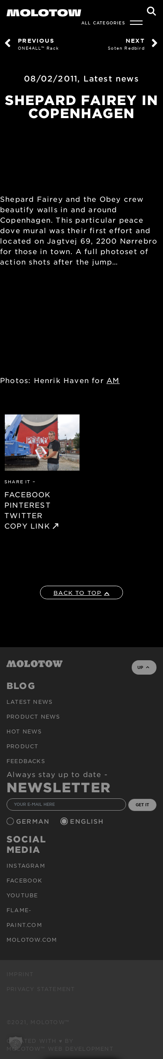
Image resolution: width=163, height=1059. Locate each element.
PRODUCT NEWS (33, 716)
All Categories (103, 22)
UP (143, 667)
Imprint (20, 974)
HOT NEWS (24, 731)
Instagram (26, 865)
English (88, 821)
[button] (15, 1043)
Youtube (22, 895)
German (34, 821)
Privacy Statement (41, 988)
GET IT (142, 804)
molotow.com (32, 939)
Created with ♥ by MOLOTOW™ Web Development (60, 1044)
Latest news (111, 78)
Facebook (25, 880)
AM (113, 380)
